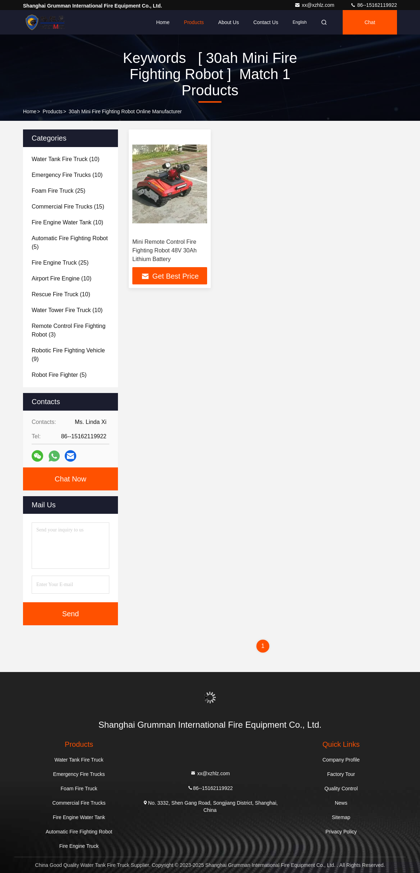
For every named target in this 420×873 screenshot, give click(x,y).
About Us (228, 22)
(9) (68, 354)
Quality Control (341, 788)
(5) (70, 242)
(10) (66, 159)
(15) (68, 207)
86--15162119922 (373, 5)
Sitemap (341, 817)
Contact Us (265, 22)
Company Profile (341, 760)
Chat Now (70, 479)
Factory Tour (341, 774)
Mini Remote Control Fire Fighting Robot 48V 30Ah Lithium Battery (164, 250)
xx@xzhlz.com (315, 5)
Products (194, 22)
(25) (58, 191)
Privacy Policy (341, 832)
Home (162, 22)
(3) (68, 330)
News (341, 803)
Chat (370, 22)
